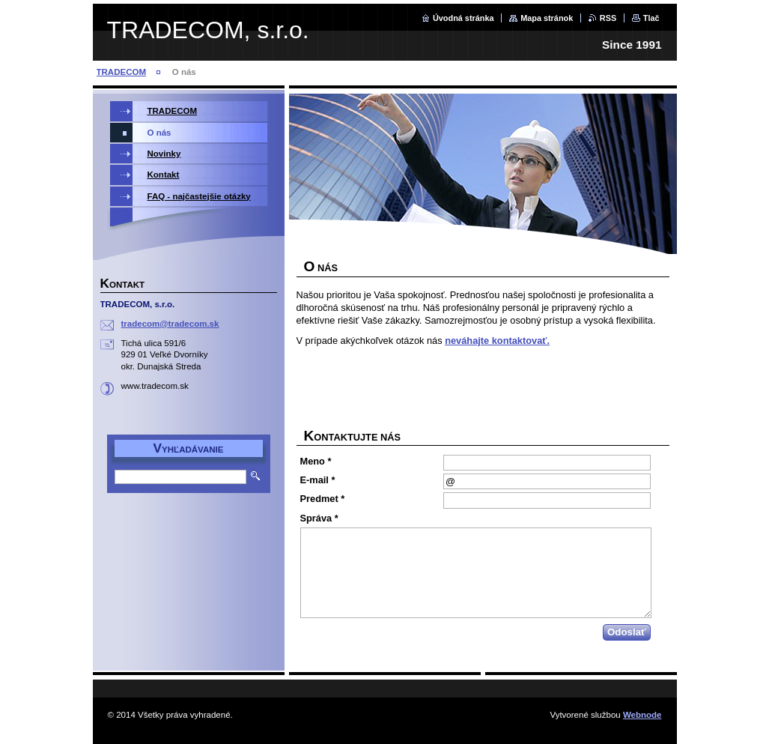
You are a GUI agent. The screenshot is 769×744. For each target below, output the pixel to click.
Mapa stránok (546, 17)
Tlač (651, 17)
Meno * (316, 461)
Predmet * (322, 498)
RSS (608, 17)
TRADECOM (122, 71)
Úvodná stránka (463, 17)
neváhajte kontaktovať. (497, 340)
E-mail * (317, 480)
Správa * (319, 518)
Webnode (642, 714)
